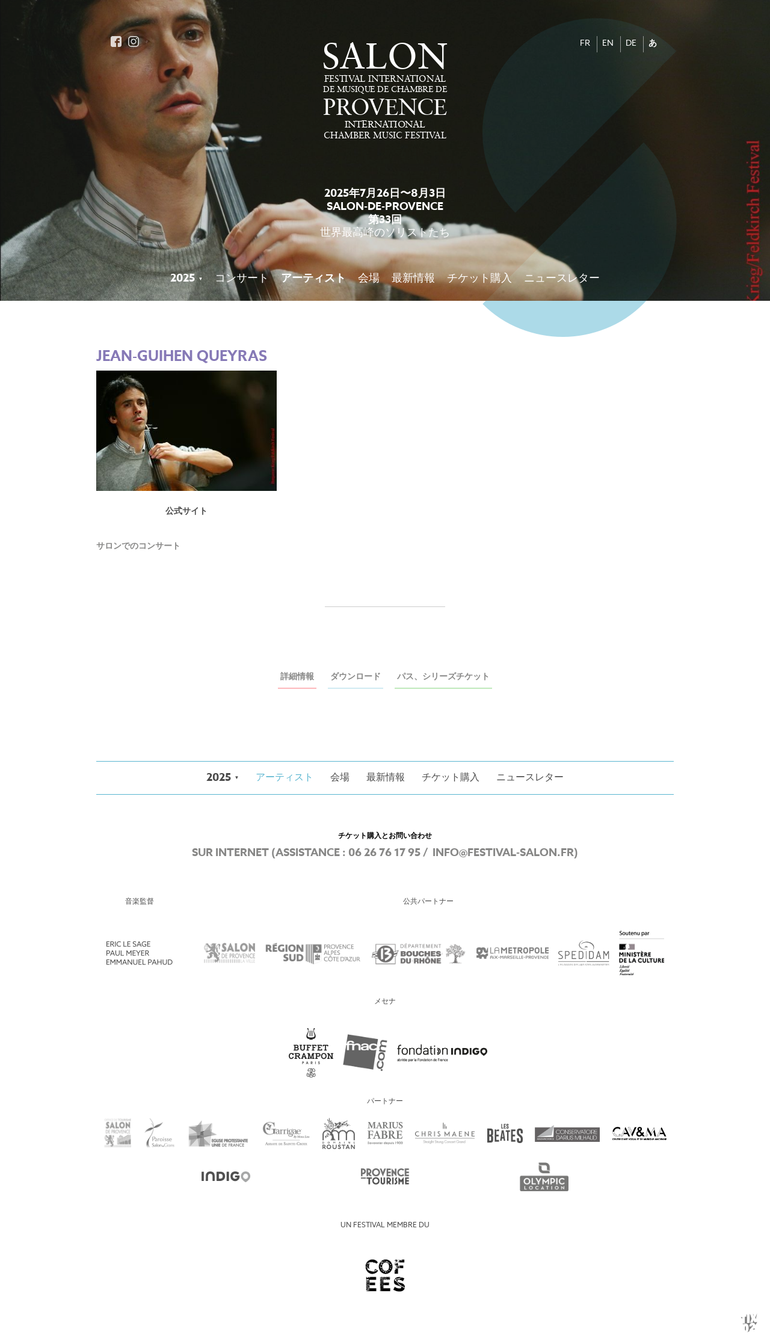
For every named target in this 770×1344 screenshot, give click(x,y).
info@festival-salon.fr (503, 853)
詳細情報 (297, 677)
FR (585, 44)
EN (608, 44)
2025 (182, 278)
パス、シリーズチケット (443, 677)
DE (631, 44)
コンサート (242, 278)
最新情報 (413, 278)
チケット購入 (479, 278)
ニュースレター (562, 278)
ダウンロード (355, 677)
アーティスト (313, 278)
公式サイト (186, 512)
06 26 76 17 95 (384, 853)
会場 (369, 278)
